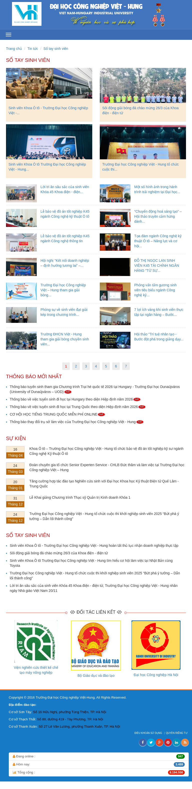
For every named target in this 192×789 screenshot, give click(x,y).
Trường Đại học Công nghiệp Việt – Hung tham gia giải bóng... (63, 290)
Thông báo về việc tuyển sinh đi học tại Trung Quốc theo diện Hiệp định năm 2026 (78, 407)
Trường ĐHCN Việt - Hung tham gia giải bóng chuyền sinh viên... (64, 339)
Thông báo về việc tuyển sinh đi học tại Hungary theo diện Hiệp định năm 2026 (75, 399)
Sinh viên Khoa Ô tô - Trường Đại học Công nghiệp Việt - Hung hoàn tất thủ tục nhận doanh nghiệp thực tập (94, 546)
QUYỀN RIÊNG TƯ (177, 733)
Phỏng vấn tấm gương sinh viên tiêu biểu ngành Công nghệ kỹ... (155, 290)
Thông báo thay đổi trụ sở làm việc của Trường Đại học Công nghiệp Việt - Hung (77, 422)
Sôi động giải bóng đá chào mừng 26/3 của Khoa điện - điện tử (59, 553)
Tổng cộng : (99, 772)
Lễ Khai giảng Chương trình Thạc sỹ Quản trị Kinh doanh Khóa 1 (80, 497)
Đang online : (99, 756)
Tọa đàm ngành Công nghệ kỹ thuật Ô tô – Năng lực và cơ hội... (158, 241)
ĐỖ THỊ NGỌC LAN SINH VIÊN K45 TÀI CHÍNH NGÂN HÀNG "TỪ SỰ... (156, 265)
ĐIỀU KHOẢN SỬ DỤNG (148, 733)
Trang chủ (14, 49)
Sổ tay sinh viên (56, 49)
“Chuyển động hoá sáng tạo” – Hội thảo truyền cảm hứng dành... (158, 216)
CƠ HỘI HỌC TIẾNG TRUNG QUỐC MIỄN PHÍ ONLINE (58, 414)
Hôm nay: (99, 764)
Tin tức (32, 49)
